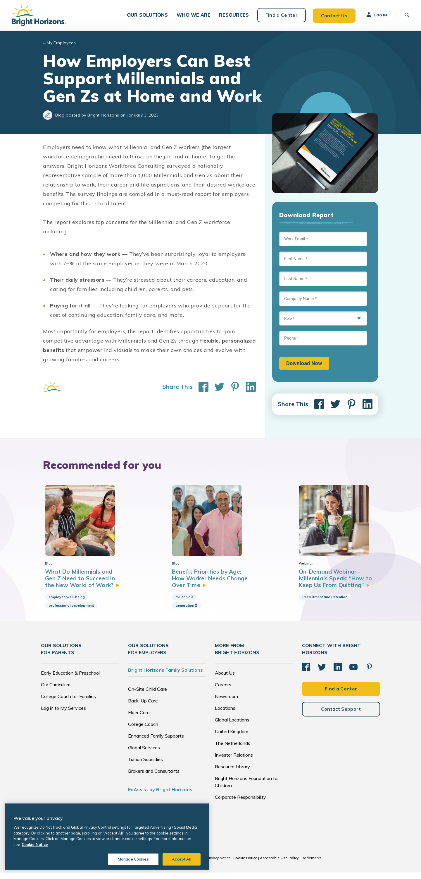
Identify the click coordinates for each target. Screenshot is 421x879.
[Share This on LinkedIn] (248, 386)
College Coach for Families (68, 703)
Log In (376, 14)
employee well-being (67, 603)
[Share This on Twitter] (216, 386)
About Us (225, 679)
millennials (184, 603)
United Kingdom (231, 738)
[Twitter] (322, 673)
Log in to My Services (63, 714)
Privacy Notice (219, 864)
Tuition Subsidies (145, 766)
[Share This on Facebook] (200, 386)
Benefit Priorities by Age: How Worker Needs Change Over (208, 584)
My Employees (61, 42)
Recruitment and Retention (324, 603)
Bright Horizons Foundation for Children (247, 788)
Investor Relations (234, 761)
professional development (71, 612)
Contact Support (341, 715)
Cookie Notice (245, 864)
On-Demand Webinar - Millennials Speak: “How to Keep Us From (337, 584)
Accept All (181, 859)
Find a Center (281, 15)
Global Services (144, 754)
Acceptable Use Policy (279, 864)
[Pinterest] (369, 673)
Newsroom (226, 703)
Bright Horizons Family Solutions (165, 676)
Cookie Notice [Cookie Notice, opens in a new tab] (35, 844)
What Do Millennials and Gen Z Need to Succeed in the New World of (83, 584)
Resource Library (232, 773)
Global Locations (232, 726)
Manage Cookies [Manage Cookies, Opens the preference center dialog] (133, 859)
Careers (223, 691)
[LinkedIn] (338, 673)
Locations (225, 714)
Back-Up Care (143, 707)
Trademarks (311, 864)
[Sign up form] (323, 300)
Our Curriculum (55, 691)
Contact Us (334, 15)
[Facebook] (306, 673)
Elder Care (139, 719)
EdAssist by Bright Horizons (160, 796)
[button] (148, 15)
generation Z (186, 612)
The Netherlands (232, 750)
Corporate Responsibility (240, 803)
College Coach (143, 730)
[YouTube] (353, 673)
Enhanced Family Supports (156, 742)
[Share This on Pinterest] (232, 386)
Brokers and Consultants (154, 777)
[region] (107, 836)
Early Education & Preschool (70, 679)
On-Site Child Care (147, 695)
